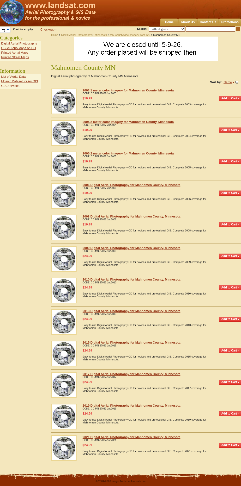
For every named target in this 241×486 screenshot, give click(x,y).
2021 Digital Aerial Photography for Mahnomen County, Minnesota (131, 437)
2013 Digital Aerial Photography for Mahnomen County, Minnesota (131, 311)
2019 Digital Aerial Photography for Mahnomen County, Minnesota (131, 405)
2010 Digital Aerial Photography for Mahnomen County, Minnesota (131, 279)
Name (227, 82)
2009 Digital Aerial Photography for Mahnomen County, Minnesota (131, 248)
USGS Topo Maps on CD (18, 48)
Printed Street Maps (15, 57)
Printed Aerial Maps (14, 52)
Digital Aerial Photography (76, 34)
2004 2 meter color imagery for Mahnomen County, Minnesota (128, 122)
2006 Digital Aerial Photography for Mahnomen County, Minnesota (131, 185)
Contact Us (208, 22)
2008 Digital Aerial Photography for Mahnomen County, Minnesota (131, 216)
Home (169, 22)
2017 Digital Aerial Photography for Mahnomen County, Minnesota (131, 374)
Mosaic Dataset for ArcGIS (19, 81)
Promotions (230, 22)
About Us (188, 22)
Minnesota (101, 34)
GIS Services (10, 86)
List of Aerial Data (13, 76)
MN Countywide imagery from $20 (130, 34)
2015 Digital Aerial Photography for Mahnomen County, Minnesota (131, 342)
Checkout (47, 29)
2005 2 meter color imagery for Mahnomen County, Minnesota (128, 153)
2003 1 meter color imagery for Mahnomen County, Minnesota (128, 90)
